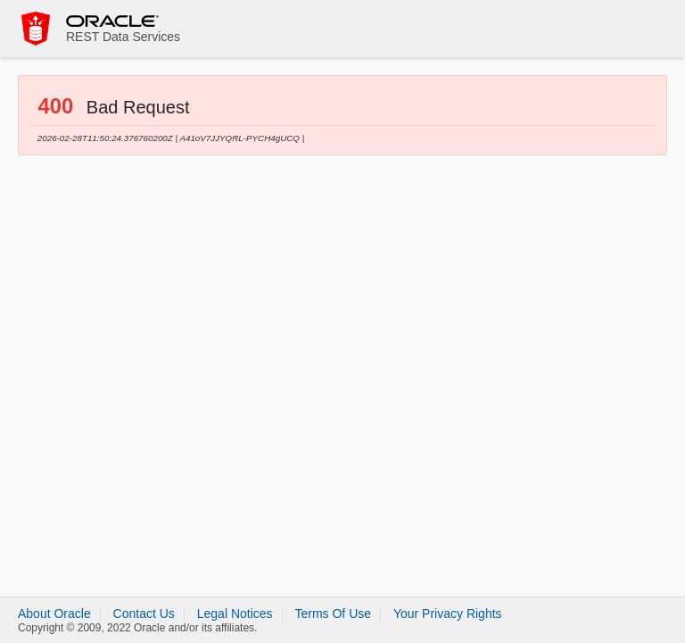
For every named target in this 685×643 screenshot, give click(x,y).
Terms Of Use (332, 613)
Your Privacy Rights (447, 613)
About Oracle (54, 613)
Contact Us (144, 613)
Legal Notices (235, 613)
